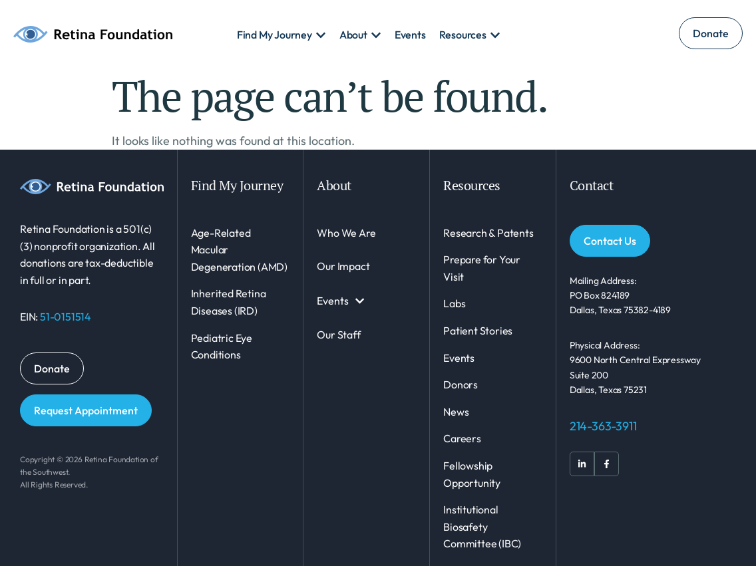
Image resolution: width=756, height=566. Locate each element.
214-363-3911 (603, 426)
